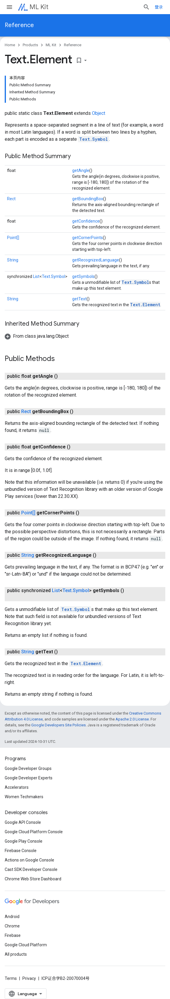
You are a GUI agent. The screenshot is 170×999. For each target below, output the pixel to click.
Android (12, 916)
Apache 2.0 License (132, 719)
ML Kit (38, 7)
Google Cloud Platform (26, 944)
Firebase (13, 935)
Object (98, 113)
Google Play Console (23, 841)
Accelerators (17, 787)
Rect (11, 198)
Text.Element (145, 304)
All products (16, 954)
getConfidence (86, 221)
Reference (19, 25)
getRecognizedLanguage (95, 260)
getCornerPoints (87, 237)
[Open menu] (9, 7)
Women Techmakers (24, 796)
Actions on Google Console (29, 860)
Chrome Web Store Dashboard (33, 879)
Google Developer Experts (28, 778)
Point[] (13, 237)
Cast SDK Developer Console (31, 869)
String (12, 260)
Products (30, 45)
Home (10, 45)
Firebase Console (21, 850)
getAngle (80, 170)
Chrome (12, 926)
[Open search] (146, 7)
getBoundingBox (87, 198)
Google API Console (23, 822)
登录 (159, 7)
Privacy (29, 978)
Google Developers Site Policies (58, 725)
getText (79, 298)
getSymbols (83, 276)
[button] (37, 336)
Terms (11, 978)
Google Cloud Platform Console (34, 831)
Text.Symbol (93, 139)
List (36, 276)
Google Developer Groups (28, 768)
